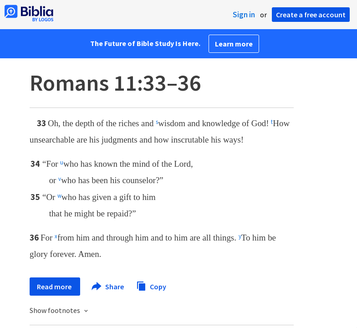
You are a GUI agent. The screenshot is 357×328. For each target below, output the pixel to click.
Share (108, 286)
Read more (55, 286)
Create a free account (311, 14)
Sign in (244, 15)
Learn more (234, 43)
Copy (151, 285)
